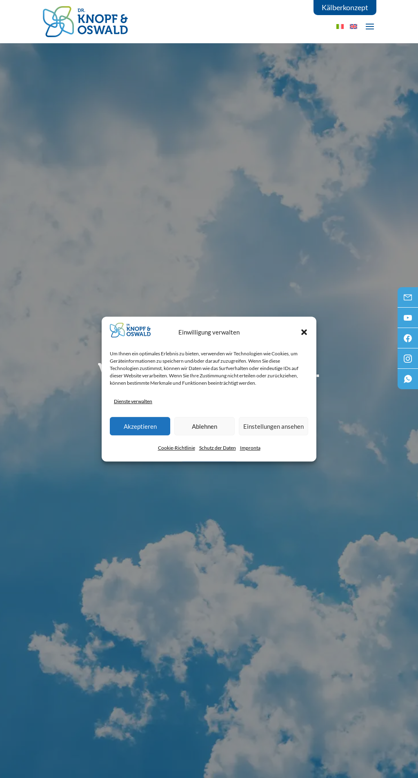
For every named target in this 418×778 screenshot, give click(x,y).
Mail (408, 299)
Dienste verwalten (133, 401)
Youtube (408, 320)
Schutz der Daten (217, 448)
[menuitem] (353, 26)
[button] (304, 332)
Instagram (408, 361)
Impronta (250, 448)
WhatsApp (408, 381)
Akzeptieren (140, 426)
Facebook (408, 340)
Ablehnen (204, 426)
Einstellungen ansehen (273, 426)
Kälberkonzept (345, 7)
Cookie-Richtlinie (176, 448)
